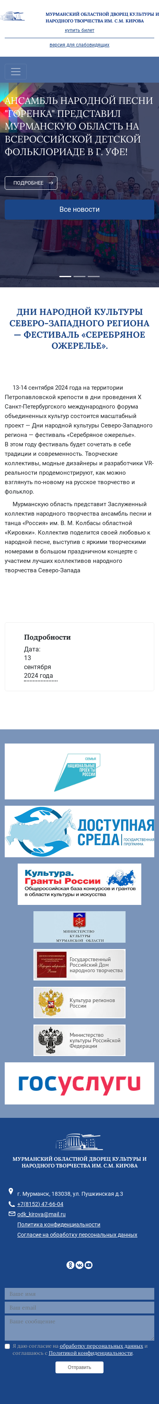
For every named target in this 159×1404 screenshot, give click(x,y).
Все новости (79, 209)
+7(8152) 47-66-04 (40, 1204)
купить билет (79, 30)
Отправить (79, 1367)
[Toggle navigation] (16, 72)
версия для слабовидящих (79, 45)
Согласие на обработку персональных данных (77, 1235)
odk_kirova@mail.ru (41, 1214)
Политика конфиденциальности (58, 1224)
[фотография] (79, 583)
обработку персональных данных (101, 1346)
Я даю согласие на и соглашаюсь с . (80, 1349)
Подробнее (28, 183)
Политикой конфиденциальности (91, 1353)
